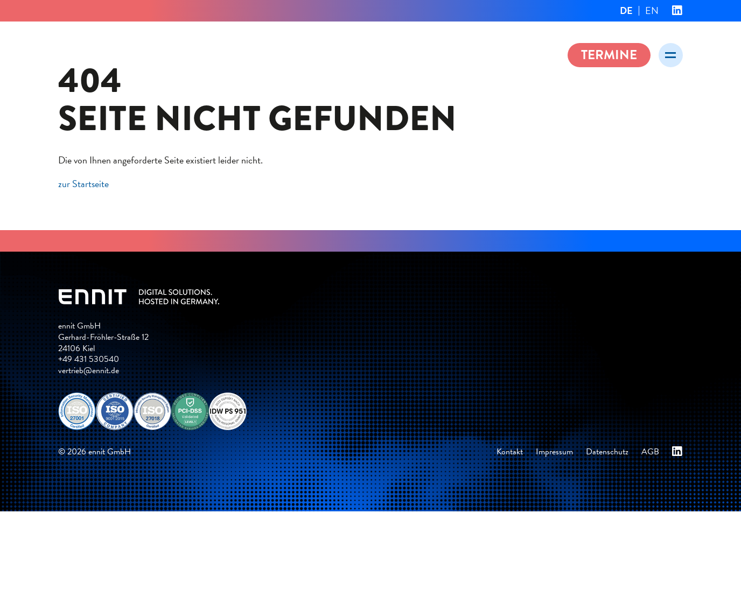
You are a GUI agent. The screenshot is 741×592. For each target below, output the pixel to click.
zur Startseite (83, 183)
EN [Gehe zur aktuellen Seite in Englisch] (652, 10)
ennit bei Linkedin (677, 10)
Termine (609, 55)
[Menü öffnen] (671, 55)
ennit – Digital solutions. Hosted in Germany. (166, 53)
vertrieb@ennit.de (88, 370)
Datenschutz (607, 451)
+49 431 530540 (88, 359)
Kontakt (510, 451)
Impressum (554, 451)
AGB (650, 451)
